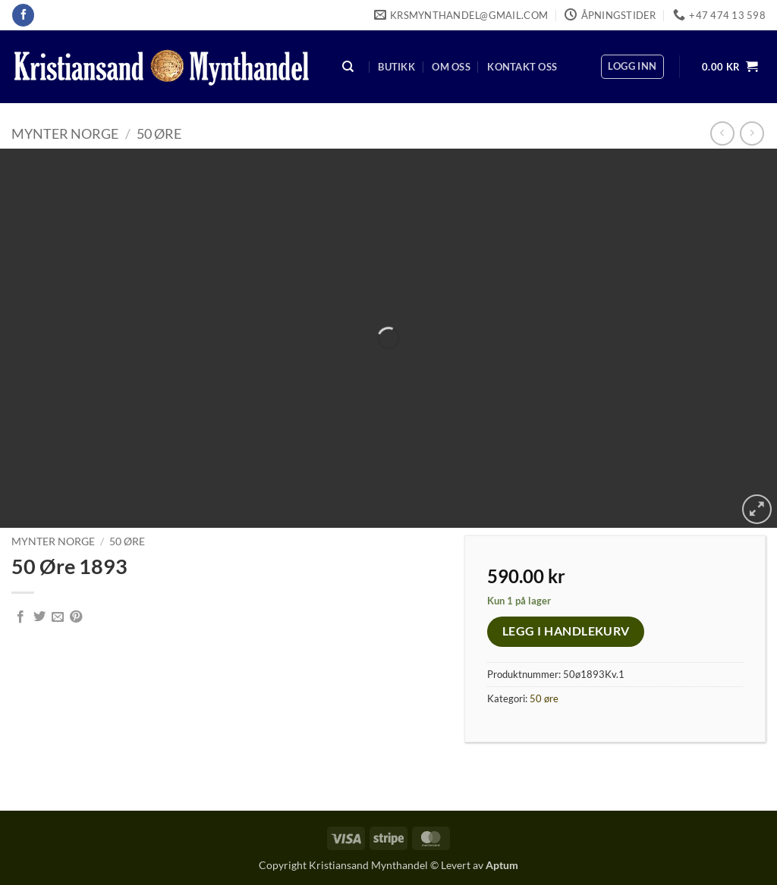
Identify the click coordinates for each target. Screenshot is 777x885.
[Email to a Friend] (58, 617)
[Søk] (348, 67)
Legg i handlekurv (566, 631)
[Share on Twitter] (39, 617)
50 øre (159, 133)
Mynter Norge (64, 133)
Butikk (396, 67)
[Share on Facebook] (20, 617)
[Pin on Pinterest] (76, 617)
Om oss (451, 67)
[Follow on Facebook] (23, 15)
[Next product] (722, 133)
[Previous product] (751, 133)
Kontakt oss (522, 67)
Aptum (502, 864)
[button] (632, 67)
